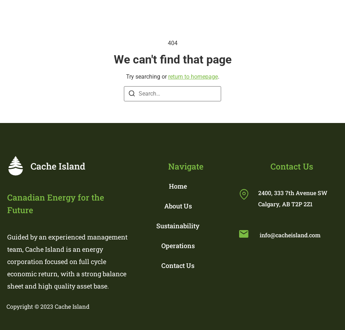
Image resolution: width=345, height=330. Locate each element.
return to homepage (193, 76)
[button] (231, 13)
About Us (178, 206)
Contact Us (177, 265)
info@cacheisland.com (290, 235)
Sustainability (178, 225)
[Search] (131, 94)
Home (178, 186)
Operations (178, 245)
